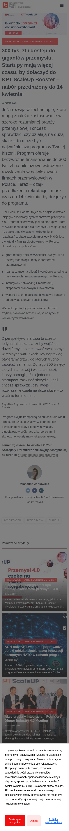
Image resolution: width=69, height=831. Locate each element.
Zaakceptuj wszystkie (15, 821)
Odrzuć (34, 820)
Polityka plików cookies (53, 821)
